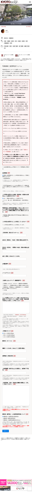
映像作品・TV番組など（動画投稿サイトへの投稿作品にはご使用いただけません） (15, 288)
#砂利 (23, 41)
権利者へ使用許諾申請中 (8, 418)
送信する (5, 430)
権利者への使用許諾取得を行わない (11, 420)
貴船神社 (11, 38)
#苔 (26, 41)
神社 (11, 46)
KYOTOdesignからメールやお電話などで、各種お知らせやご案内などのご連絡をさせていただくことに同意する (15, 187)
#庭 (5, 41)
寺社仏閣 (6, 46)
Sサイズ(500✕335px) (8, 333)
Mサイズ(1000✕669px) (8, 335)
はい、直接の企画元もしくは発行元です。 (13, 198)
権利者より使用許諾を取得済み (10, 416)
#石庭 (19, 41)
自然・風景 (15, 46)
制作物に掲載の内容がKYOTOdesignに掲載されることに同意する (15, 216)
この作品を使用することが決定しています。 (13, 224)
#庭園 (8, 41)
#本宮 (12, 41)
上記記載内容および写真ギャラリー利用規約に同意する (15, 168)
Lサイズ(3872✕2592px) (8, 336)
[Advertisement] (16, 460)
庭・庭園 (21, 46)
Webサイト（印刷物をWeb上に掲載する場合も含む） (16, 285)
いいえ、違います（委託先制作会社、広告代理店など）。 (15, 201)
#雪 (11, 43)
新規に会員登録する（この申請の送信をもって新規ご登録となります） (15, 176)
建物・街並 (27, 46)
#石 (16, 41)
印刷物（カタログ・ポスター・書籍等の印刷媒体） (15, 283)
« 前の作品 (3, 26)
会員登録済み (6, 178)
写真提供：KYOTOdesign (20, 314)
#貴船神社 (6, 43)
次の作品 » (28, 26)
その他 (4, 290)
